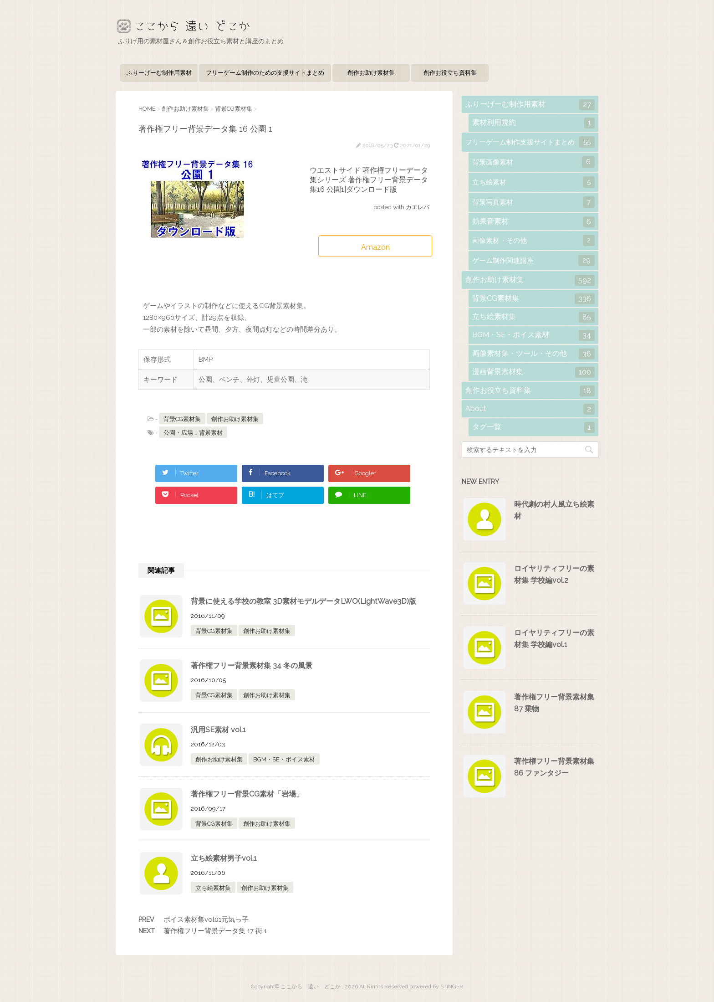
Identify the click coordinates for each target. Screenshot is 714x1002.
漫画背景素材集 (533, 372)
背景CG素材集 (182, 419)
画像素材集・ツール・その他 (533, 354)
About (530, 409)
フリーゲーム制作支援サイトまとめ (530, 142)
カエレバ (417, 207)
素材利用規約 (533, 123)
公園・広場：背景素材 (193, 432)
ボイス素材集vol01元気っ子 (206, 919)
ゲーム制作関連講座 (533, 260)
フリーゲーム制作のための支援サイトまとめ (265, 72)
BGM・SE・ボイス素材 (284, 759)
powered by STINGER (436, 986)
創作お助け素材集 (371, 72)
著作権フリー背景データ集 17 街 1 (215, 931)
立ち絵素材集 (213, 887)
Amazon (375, 247)
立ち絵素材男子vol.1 (224, 858)
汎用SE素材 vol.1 (218, 729)
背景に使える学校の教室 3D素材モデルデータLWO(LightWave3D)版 (303, 601)
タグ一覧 (533, 427)
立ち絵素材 (533, 182)
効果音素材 (533, 221)
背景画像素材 (533, 162)
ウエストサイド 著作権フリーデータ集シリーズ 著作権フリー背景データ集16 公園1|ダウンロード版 (369, 180)
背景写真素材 (533, 202)
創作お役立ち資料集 (450, 72)
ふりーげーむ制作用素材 (159, 72)
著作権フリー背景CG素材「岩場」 (247, 794)
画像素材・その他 (533, 240)
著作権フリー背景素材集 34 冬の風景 (251, 665)
